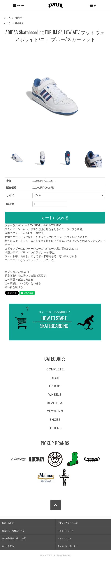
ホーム (7, 18)
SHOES (18, 18)
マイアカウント (64, 538)
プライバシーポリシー (67, 546)
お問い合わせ (8, 523)
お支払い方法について (67, 523)
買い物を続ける (14, 287)
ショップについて (65, 531)
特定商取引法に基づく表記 (14, 538)
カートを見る (8, 546)
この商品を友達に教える (19, 279)
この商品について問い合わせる (23, 283)
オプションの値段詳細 (18, 271)
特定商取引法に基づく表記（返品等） (27, 275)
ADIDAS (19, 23)
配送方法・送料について (13, 531)
